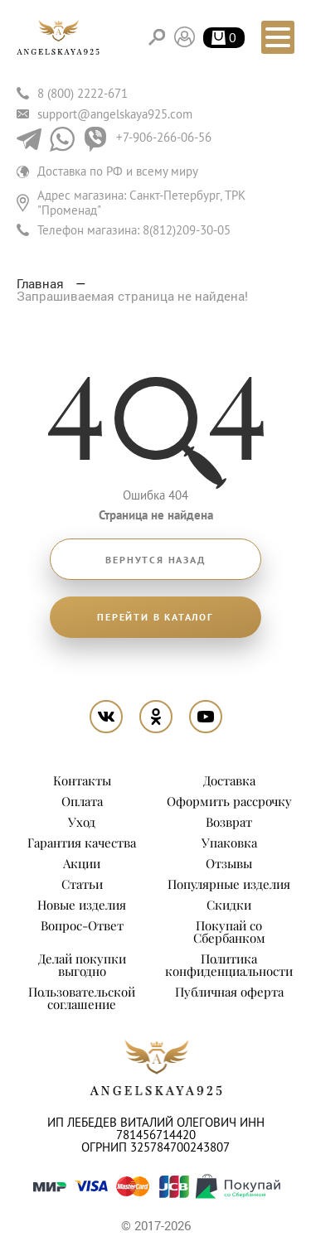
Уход (81, 822)
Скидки (229, 904)
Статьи (82, 884)
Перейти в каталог (155, 617)
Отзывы (229, 863)
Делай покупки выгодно (82, 964)
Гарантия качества (81, 842)
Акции (81, 863)
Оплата (82, 801)
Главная (42, 283)
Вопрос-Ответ (82, 925)
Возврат (229, 822)
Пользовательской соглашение (81, 997)
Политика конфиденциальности (229, 964)
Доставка (229, 780)
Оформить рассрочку (229, 801)
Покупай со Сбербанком (229, 931)
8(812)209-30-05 (187, 230)
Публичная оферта (229, 991)
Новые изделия (81, 904)
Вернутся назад (155, 560)
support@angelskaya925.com (114, 114)
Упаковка (229, 842)
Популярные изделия (229, 884)
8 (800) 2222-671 (82, 93)
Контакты (82, 780)
